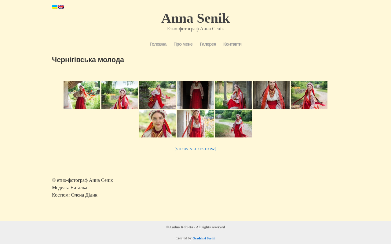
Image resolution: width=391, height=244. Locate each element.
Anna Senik (195, 18)
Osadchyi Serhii (203, 238)
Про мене (183, 44)
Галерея (208, 44)
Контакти (232, 44)
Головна (158, 44)
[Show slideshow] (195, 149)
